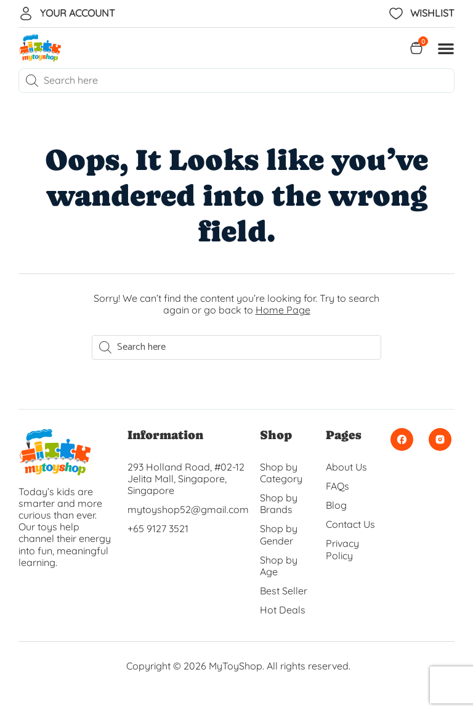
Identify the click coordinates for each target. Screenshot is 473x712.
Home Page (283, 310)
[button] (446, 48)
